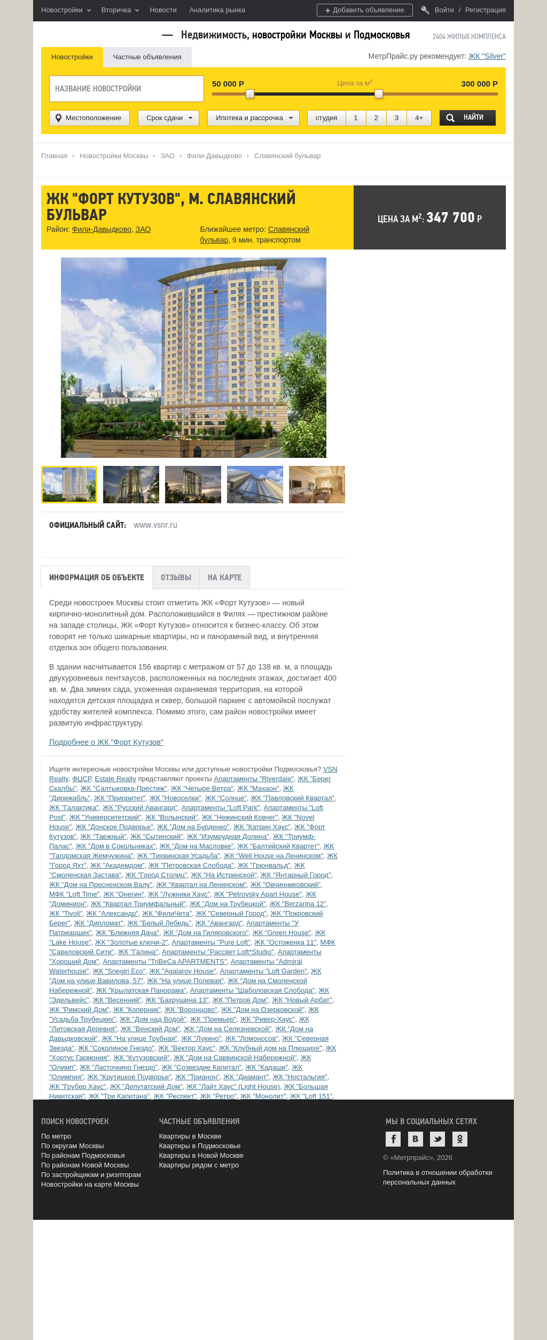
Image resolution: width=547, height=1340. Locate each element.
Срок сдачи (164, 118)
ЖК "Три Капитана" (119, 1096)
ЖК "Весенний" (117, 1000)
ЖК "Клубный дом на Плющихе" (270, 1048)
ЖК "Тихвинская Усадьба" (178, 856)
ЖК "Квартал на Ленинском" (201, 885)
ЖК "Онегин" (124, 894)
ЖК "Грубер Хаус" (77, 1086)
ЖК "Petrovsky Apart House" (258, 894)
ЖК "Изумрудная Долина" (228, 836)
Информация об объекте (96, 577)
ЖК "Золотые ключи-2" (131, 942)
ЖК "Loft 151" (311, 1096)
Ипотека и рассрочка (249, 118)
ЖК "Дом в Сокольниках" (116, 846)
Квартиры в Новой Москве (201, 1155)
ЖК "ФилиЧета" (167, 913)
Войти (437, 10)
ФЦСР (81, 779)
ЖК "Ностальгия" (299, 1077)
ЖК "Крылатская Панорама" (141, 990)
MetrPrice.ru (97, 33)
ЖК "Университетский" (105, 817)
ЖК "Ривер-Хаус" (267, 1019)
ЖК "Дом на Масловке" (197, 846)
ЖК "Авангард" (218, 923)
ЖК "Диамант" (246, 1077)
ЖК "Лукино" (201, 1038)
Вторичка (120, 11)
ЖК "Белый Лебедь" (159, 923)
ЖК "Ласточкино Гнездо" (119, 1067)
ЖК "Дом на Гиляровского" (205, 933)
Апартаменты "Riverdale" (253, 779)
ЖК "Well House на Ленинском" (273, 856)
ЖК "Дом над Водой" (153, 1019)
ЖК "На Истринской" (224, 875)
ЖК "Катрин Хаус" (262, 827)
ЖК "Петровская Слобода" (191, 865)
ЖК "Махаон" (258, 788)
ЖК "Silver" (487, 56)
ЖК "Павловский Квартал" (292, 798)
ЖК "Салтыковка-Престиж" (124, 788)
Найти (473, 117)
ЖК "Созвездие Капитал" (202, 1067)
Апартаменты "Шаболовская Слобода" (252, 990)
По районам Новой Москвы (85, 1165)
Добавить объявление (364, 10)
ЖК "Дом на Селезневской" (227, 1029)
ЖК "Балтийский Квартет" (279, 846)
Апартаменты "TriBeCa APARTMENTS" (164, 961)
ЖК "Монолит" (263, 1096)
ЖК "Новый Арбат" (302, 1000)
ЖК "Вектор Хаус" (186, 1048)
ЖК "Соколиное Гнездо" (116, 1048)
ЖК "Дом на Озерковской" (262, 1010)
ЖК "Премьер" (213, 1019)
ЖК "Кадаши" (267, 1067)
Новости (163, 10)
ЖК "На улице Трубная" (139, 1038)
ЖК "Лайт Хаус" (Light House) (233, 1086)
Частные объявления (147, 57)
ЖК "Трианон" (197, 1077)
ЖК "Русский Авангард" (140, 808)
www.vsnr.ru (155, 525)
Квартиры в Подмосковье (200, 1146)
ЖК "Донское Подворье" (114, 827)
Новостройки (66, 11)
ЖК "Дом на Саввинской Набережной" (235, 1058)
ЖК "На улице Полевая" (185, 981)
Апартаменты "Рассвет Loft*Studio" (218, 952)
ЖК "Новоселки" (175, 798)
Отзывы (176, 577)
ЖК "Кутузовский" (141, 1058)
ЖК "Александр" (112, 913)
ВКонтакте (415, 1139)
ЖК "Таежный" (103, 836)
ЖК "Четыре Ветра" (202, 788)
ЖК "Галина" (138, 952)
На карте (224, 577)
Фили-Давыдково (101, 229)
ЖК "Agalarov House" (183, 971)
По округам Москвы (72, 1146)
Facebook (393, 1139)
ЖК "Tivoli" (65, 913)
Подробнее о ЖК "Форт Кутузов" (106, 742)
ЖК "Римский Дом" (79, 1010)
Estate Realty (115, 779)
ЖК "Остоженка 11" (285, 942)
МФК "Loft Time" (74, 894)
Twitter (437, 1139)
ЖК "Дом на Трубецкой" (227, 904)
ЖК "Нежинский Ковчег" (240, 817)
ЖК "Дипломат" (98, 923)
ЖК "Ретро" (218, 1096)
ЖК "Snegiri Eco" (118, 971)
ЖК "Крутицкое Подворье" (129, 1077)
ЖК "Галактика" (74, 808)
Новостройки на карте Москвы (90, 1184)
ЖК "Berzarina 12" (298, 904)
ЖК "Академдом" (117, 865)
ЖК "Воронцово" (191, 1010)
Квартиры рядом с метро (199, 1165)
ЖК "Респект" (175, 1096)
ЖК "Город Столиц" (156, 875)
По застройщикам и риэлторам (91, 1175)
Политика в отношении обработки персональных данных (437, 1177)
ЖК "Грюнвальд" (264, 865)
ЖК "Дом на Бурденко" (193, 827)
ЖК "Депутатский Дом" (146, 1086)
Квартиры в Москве (190, 1136)
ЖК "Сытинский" (156, 836)
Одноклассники (459, 1139)
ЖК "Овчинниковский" (286, 885)
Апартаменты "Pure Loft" (211, 942)
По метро (56, 1136)
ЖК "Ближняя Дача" (127, 933)
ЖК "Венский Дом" (150, 1029)
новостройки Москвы (297, 35)
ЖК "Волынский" (171, 817)
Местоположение (93, 118)
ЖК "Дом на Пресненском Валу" (100, 885)
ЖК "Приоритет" (120, 798)
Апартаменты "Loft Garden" (263, 971)
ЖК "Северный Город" (231, 913)
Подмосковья (382, 35)
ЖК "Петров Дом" (241, 1000)
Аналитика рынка (217, 10)
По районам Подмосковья (82, 1155)
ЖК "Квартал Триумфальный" (138, 904)
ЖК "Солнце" (226, 798)
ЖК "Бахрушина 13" (176, 1000)
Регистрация (485, 10)
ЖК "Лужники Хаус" (179, 894)
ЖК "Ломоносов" (251, 1038)
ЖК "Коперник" (137, 1010)
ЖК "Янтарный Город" (296, 875)
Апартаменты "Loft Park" (221, 808)
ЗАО (143, 229)
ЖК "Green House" (282, 933)
